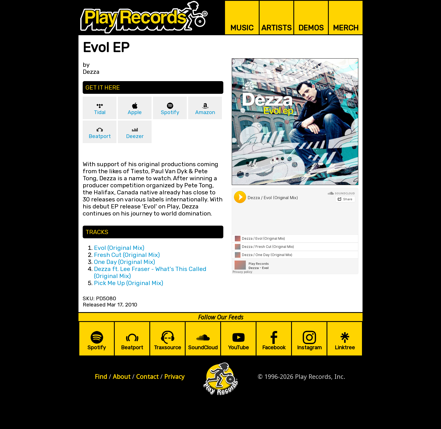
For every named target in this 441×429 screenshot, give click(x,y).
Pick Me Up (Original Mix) (128, 282)
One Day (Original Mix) (124, 261)
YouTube (238, 347)
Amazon (205, 112)
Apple (135, 112)
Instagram (309, 347)
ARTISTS (276, 27)
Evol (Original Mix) (119, 247)
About (121, 376)
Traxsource (167, 347)
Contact (147, 376)
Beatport (100, 136)
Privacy (174, 376)
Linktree (345, 347)
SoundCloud (203, 347)
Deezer (135, 136)
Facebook (273, 347)
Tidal (99, 112)
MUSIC (241, 27)
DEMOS (311, 27)
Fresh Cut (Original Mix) (127, 254)
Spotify (170, 112)
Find (101, 376)
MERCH (346, 27)
